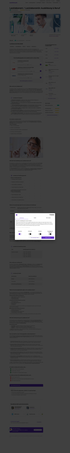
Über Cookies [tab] (48, 217)
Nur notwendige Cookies (35, 237)
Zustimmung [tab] (22, 217)
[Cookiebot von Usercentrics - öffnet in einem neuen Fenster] (50, 215)
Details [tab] (35, 217)
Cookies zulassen (48, 237)
